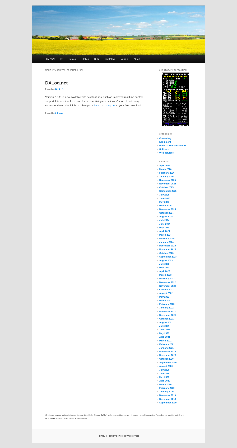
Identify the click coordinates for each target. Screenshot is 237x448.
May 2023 (164, 267)
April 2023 (164, 271)
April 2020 (164, 380)
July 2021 (164, 326)
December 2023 (167, 245)
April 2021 (164, 337)
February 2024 (167, 238)
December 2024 (167, 209)
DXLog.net (56, 82)
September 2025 (168, 191)
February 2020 (167, 388)
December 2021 (167, 311)
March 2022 (165, 300)
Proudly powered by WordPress (123, 436)
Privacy (101, 436)
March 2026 (165, 169)
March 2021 (165, 340)
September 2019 (168, 402)
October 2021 (166, 318)
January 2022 (166, 307)
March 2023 (165, 275)
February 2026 (167, 172)
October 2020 (166, 359)
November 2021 (167, 315)
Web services (166, 152)
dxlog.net (110, 105)
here (96, 105)
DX (61, 59)
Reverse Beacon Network (172, 145)
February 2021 (167, 344)
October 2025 (166, 187)
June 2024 (164, 224)
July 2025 (164, 194)
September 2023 (168, 256)
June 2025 (164, 198)
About (137, 59)
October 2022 (166, 289)
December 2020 (167, 351)
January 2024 (166, 242)
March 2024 (165, 234)
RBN (96, 59)
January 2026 (166, 176)
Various (124, 59)
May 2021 (164, 333)
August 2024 (166, 216)
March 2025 (165, 205)
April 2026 (164, 165)
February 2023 (167, 278)
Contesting (165, 138)
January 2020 (166, 391)
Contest (72, 59)
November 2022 (167, 286)
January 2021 (166, 348)
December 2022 (167, 282)
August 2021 (166, 322)
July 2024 (164, 220)
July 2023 (164, 264)
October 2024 (166, 213)
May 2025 (164, 202)
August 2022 (166, 293)
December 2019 (167, 395)
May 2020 (164, 377)
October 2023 (166, 253)
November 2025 (167, 183)
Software (58, 113)
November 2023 (167, 249)
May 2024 (164, 227)
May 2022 (164, 297)
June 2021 (164, 329)
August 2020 (166, 366)
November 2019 (167, 399)
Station (85, 59)
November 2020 (167, 355)
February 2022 (167, 304)
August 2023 (166, 260)
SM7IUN (50, 59)
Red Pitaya (109, 59)
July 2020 (164, 370)
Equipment (165, 142)
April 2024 (164, 231)
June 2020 (164, 373)
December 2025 (167, 180)
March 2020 (165, 384)
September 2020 (168, 362)
